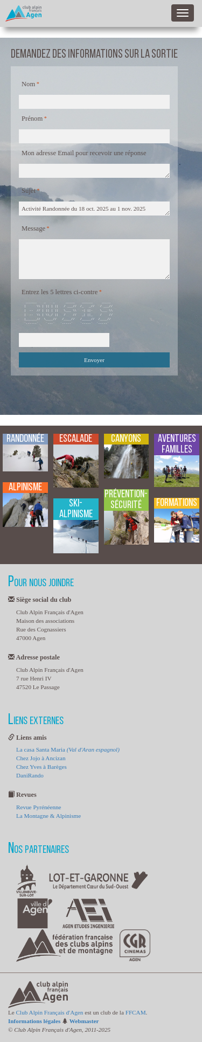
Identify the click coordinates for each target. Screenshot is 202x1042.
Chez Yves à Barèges (41, 766)
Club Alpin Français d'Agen (49, 1012)
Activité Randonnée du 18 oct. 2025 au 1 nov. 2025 (94, 209)
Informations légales (34, 1021)
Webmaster (84, 1021)
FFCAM (136, 1012)
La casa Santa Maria (68, 749)
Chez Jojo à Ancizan (41, 758)
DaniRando (30, 775)
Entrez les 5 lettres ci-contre (59, 292)
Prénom (32, 118)
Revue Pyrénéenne (38, 807)
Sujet (29, 190)
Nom (28, 84)
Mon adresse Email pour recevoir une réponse (84, 153)
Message (33, 228)
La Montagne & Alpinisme (48, 815)
